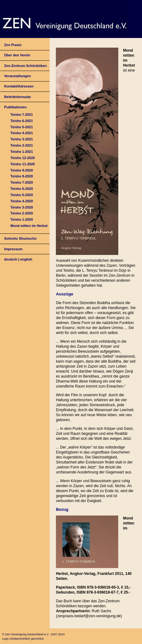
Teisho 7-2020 (21, 182)
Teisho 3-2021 (21, 139)
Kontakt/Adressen (18, 86)
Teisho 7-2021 (21, 114)
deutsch (10, 259)
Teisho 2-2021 (21, 145)
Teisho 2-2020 (21, 213)
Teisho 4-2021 (21, 133)
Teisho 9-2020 (21, 170)
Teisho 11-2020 (22, 164)
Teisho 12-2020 (22, 158)
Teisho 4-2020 (21, 201)
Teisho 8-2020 (21, 176)
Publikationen (15, 107)
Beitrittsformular (17, 97)
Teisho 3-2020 (21, 207)
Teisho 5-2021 (21, 127)
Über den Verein (17, 55)
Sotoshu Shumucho (20, 238)
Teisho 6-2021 (21, 121)
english (26, 259)
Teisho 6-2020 (21, 188)
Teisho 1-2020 (21, 219)
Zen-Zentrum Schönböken (25, 66)
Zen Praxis (13, 45)
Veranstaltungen (17, 76)
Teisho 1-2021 (21, 151)
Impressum (13, 249)
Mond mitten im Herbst (28, 226)
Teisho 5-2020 (21, 195)
